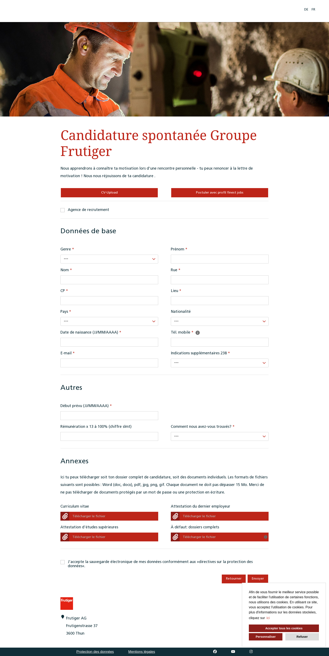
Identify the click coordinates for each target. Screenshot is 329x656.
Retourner (234, 578)
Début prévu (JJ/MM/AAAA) (86, 406)
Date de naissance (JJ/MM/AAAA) (90, 333)
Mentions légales (141, 652)
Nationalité (181, 312)
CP (64, 291)
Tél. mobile (185, 333)
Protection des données (95, 652)
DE (306, 9)
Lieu (176, 291)
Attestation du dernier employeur (200, 507)
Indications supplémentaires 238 (200, 353)
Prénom (179, 249)
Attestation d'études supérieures (89, 527)
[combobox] (109, 259)
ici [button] (268, 618)
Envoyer (258, 578)
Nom (66, 270)
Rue (175, 270)
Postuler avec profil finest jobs (219, 192)
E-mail (67, 353)
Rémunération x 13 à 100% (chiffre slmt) (96, 427)
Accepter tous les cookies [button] (284, 628)
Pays (65, 312)
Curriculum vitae (74, 507)
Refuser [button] (302, 636)
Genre (67, 249)
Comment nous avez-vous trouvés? (203, 427)
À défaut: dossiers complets (195, 527)
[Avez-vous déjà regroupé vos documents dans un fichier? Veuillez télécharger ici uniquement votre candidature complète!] (266, 536)
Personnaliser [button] (266, 636)
